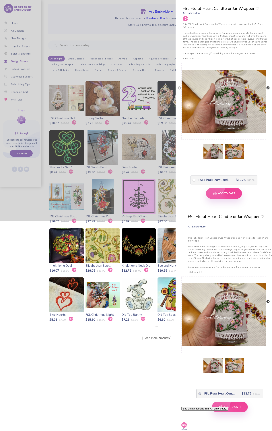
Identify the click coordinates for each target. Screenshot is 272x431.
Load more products (157, 338)
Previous (179, 88)
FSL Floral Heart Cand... (211, 179)
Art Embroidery (191, 13)
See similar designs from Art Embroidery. (205, 408)
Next (268, 88)
